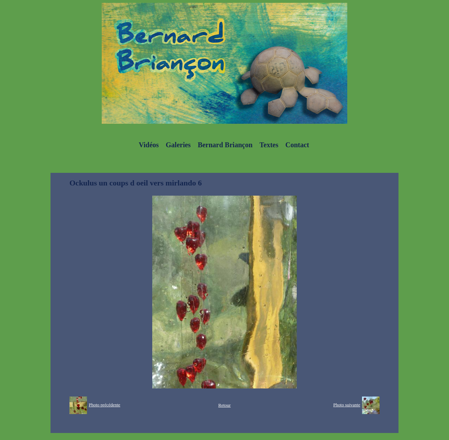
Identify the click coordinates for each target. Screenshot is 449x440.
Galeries (178, 145)
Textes (269, 145)
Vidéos (149, 145)
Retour (224, 405)
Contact (297, 145)
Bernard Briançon (225, 145)
